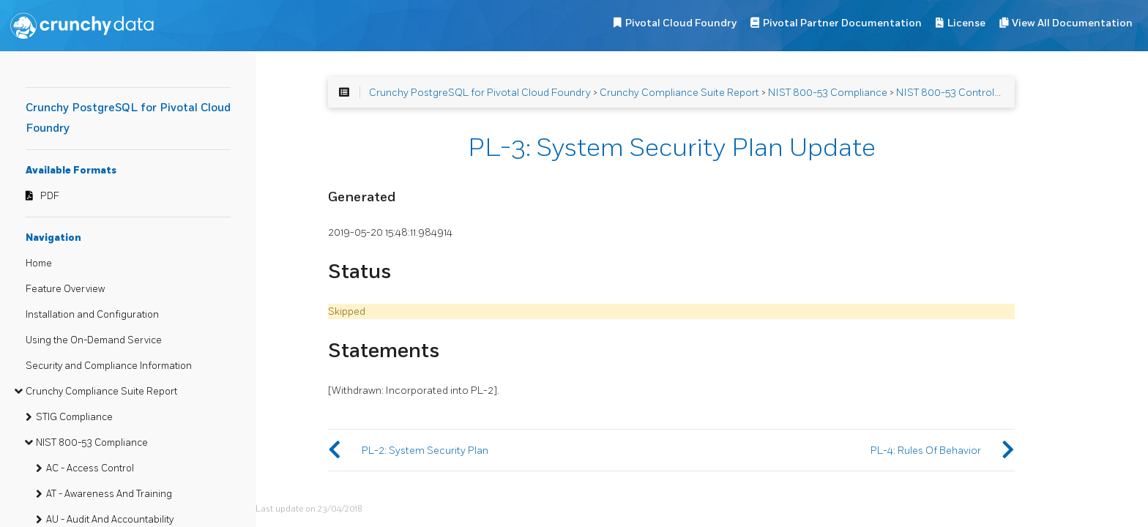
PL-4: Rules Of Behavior (926, 450)
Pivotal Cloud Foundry (681, 23)
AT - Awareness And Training (109, 494)
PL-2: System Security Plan (425, 450)
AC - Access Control (90, 468)
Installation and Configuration (92, 315)
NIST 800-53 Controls (947, 92)
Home (39, 263)
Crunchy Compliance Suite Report (101, 391)
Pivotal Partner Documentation (842, 23)
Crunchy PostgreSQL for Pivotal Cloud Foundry (480, 92)
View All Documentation (1072, 23)
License (966, 23)
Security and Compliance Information (109, 366)
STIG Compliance (74, 417)
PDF (49, 196)
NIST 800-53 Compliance (92, 443)
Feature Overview (65, 289)
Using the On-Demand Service (94, 340)
